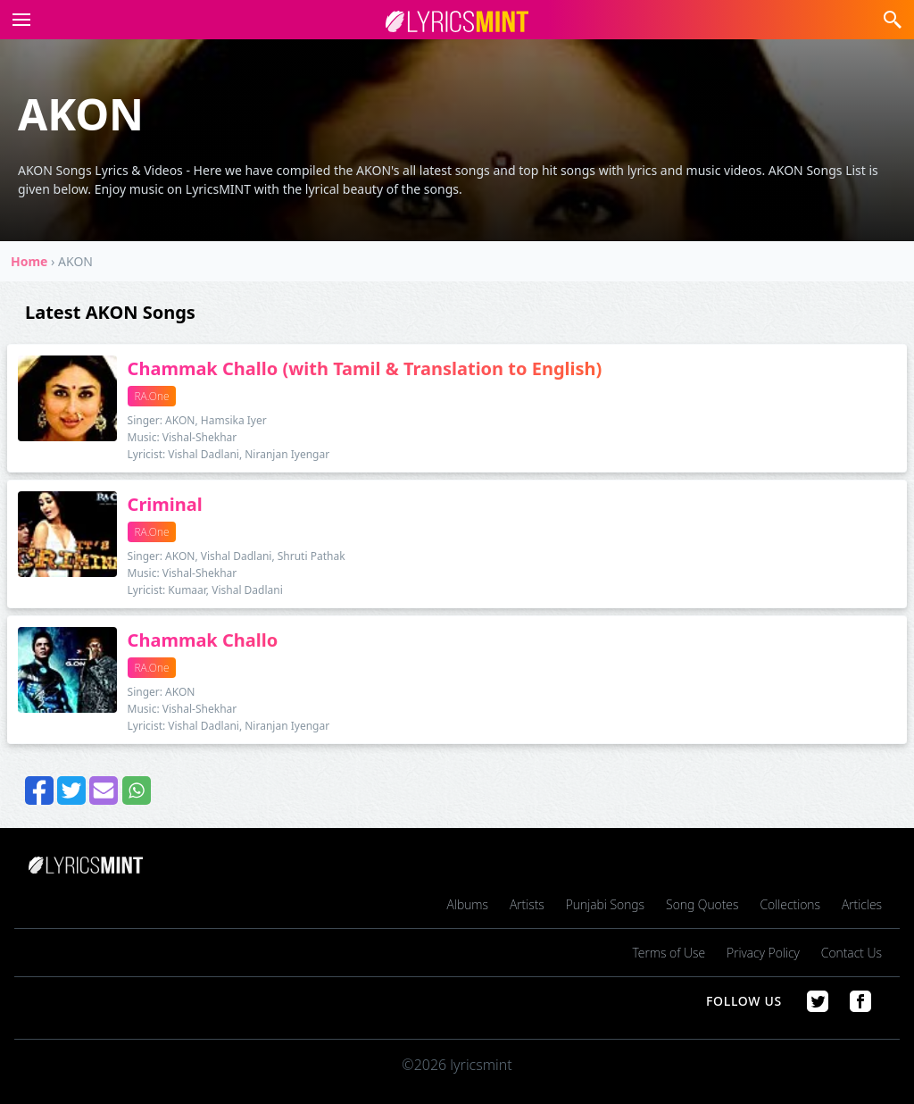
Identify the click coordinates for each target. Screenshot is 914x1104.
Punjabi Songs (605, 904)
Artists (527, 904)
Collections (790, 904)
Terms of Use (669, 952)
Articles (862, 904)
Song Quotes (702, 904)
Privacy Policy (763, 952)
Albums (467, 904)
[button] (18, 19)
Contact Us (851, 952)
